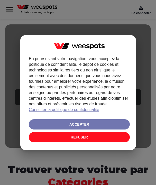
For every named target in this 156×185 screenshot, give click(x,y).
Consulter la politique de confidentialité (64, 109)
